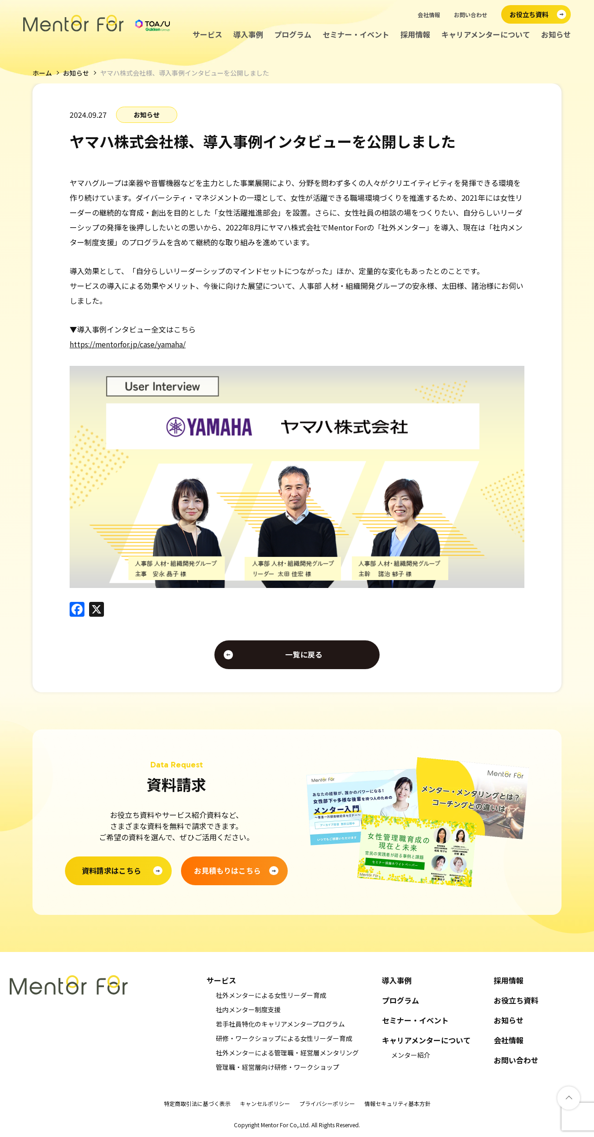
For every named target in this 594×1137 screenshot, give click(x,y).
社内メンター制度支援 (248, 1009)
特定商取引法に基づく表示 (197, 1103)
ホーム (42, 73)
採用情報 (415, 34)
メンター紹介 (410, 1055)
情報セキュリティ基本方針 (397, 1103)
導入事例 (248, 34)
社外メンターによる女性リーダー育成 (271, 995)
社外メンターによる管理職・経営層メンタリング (287, 1052)
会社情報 (429, 15)
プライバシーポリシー (327, 1103)
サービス (207, 34)
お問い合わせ (470, 15)
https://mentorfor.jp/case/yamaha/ (129, 343)
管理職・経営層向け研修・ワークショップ (277, 1067)
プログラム (292, 34)
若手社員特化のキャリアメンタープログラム (280, 1023)
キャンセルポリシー (265, 1103)
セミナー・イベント (356, 34)
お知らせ (556, 34)
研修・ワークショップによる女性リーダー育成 (284, 1038)
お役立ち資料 (516, 1000)
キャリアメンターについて (485, 34)
